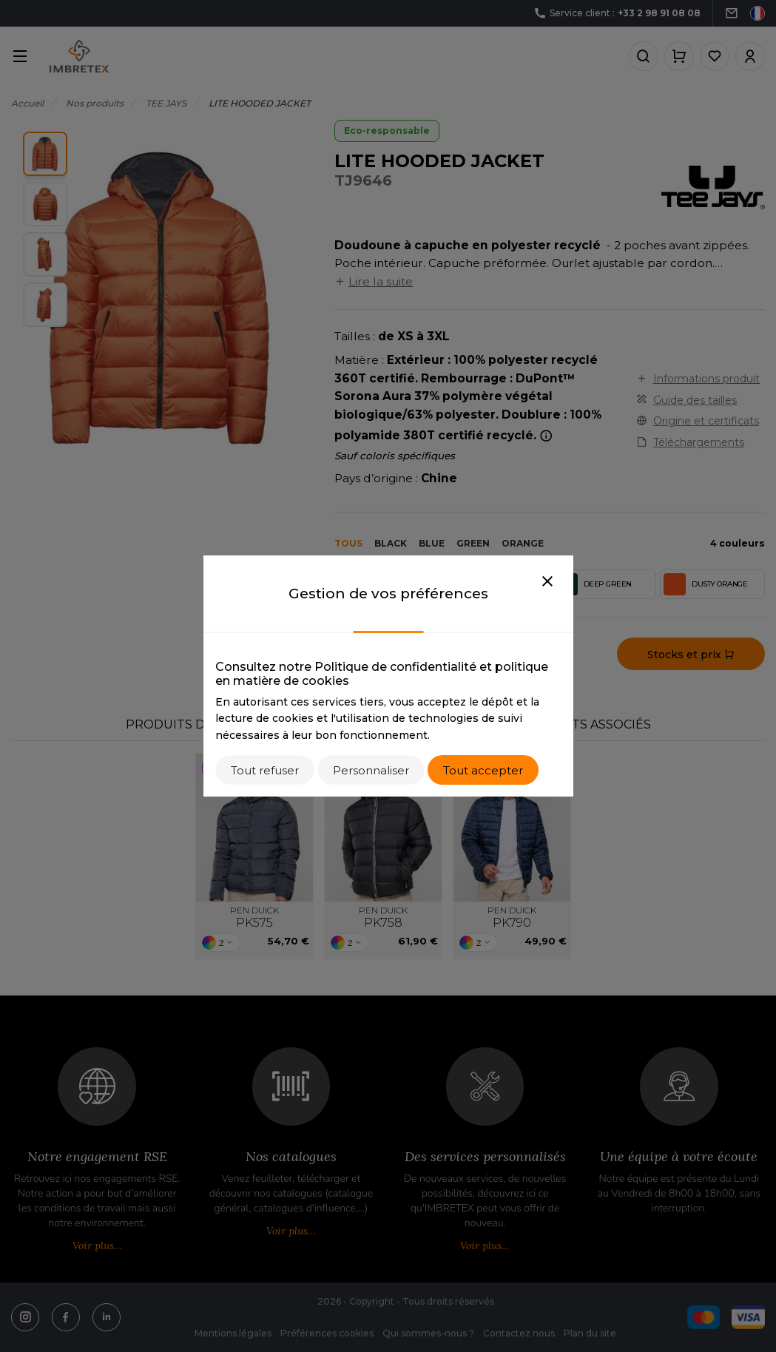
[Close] (547, 582)
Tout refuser (265, 770)
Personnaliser (371, 770)
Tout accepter (483, 770)
